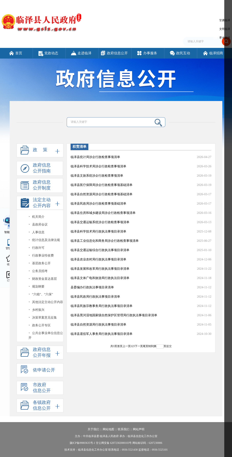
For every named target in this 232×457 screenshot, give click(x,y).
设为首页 (152, 4)
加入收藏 (165, 4)
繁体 (175, 4)
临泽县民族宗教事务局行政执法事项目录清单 (101, 306)
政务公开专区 (41, 325)
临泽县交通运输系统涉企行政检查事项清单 (100, 222)
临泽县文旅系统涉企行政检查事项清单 (97, 175)
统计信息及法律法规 (46, 240)
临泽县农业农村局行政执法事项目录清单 (98, 259)
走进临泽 (81, 53)
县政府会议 (40, 224)
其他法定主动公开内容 (47, 302)
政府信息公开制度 (36, 186)
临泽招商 (212, 53)
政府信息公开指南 (36, 169)
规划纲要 (38, 286)
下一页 (139, 346)
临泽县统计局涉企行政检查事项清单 (95, 157)
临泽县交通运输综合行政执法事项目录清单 (100, 250)
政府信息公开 (114, 53)
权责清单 (79, 147)
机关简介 (38, 216)
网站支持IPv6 (138, 4)
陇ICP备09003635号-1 (82, 442)
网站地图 (108, 429)
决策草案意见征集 (44, 317)
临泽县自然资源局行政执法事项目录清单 (98, 324)
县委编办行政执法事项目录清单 (92, 287)
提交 (169, 346)
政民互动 (179, 53)
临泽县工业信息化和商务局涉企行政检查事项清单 (105, 240)
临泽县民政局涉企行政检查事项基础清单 (98, 203)
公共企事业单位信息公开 (45, 335)
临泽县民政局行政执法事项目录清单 (95, 296)
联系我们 (123, 429)
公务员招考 (40, 271)
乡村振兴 (38, 309)
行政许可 (38, 247)
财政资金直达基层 (44, 278)
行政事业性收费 (43, 255)
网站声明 (138, 429)
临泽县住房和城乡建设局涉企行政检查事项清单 (103, 212)
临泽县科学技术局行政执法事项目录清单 (98, 231)
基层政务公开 (41, 263)
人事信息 (38, 232)
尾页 (145, 346)
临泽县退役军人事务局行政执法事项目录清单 (101, 333)
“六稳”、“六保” (42, 294)
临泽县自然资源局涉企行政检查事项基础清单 (101, 194)
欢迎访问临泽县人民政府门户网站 (19, 4)
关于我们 (93, 429)
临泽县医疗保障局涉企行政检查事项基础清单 (101, 185)
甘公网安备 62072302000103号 (114, 442)
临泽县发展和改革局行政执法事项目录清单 (100, 268)
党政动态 (48, 53)
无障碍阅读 (186, 4)
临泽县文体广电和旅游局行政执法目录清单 (100, 278)
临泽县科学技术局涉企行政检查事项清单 (98, 166)
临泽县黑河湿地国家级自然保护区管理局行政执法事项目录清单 (114, 315)
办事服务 (146, 53)
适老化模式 (205, 4)
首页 (15, 53)
